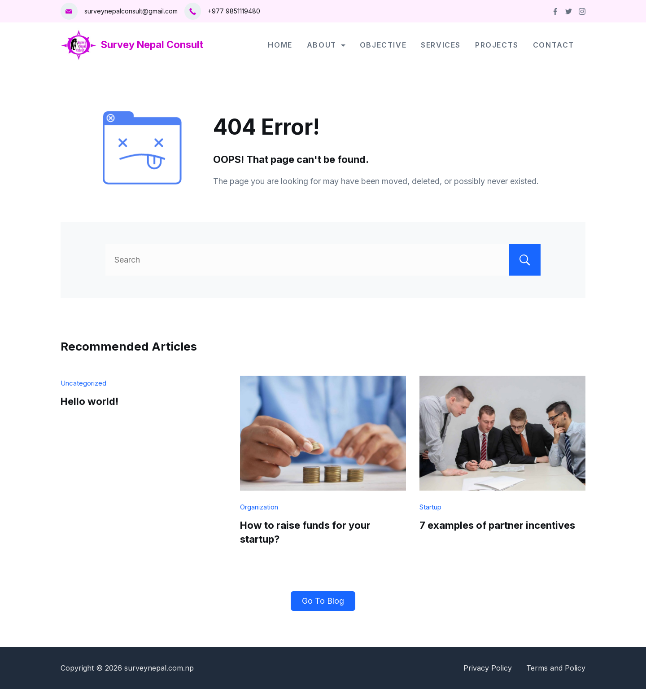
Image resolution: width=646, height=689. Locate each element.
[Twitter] (568, 11)
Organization (259, 507)
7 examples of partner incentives (497, 525)
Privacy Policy (487, 667)
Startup (430, 507)
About (326, 44)
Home (280, 44)
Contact (553, 44)
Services (441, 44)
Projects (497, 44)
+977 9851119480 (234, 11)
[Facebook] (555, 11)
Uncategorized (83, 383)
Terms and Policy (555, 667)
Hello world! (89, 401)
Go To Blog (323, 601)
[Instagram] (582, 11)
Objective (383, 44)
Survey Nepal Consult (152, 44)
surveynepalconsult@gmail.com (131, 11)
